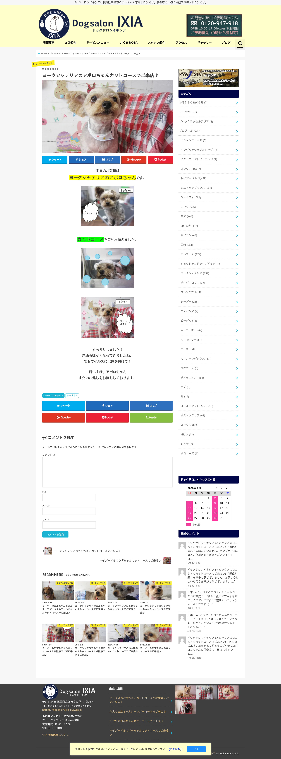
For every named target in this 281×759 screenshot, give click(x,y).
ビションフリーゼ (193, 140)
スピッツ (189, 425)
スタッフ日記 (191, 169)
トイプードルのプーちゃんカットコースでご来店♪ (139, 732)
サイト (46, 519)
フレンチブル (191, 292)
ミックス (191, 197)
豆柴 (187, 244)
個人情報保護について (55, 735)
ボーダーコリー (193, 282)
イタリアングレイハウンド (199, 159)
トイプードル (193, 178)
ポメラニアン (192, 377)
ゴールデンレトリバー (197, 406)
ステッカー (188, 112)
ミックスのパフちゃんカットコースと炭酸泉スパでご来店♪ (139, 700)
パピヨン (189, 235)
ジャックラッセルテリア (196, 121)
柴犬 (187, 216)
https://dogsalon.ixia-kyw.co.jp (62, 709)
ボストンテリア (193, 415)
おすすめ (73, 395)
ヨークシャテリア (54, 395)
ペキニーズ (189, 368)
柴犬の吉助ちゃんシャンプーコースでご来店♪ (137, 711)
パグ (185, 387)
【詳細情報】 (175, 749)
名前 (44, 492)
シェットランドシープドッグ (201, 263)
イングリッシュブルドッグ (199, 150)
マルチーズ (191, 254)
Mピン (187, 434)
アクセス (181, 42)
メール (46, 505)
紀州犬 (187, 444)
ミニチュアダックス (196, 188)
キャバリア (189, 311)
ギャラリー (204, 42)
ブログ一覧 (190, 131)
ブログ (226, 42)
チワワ (188, 207)
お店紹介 (70, 42)
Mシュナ (189, 225)
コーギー (188, 349)
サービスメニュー (97, 42)
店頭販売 (48, 42)
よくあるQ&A (129, 42)
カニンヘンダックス (195, 358)
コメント (49, 454)
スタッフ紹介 (156, 42)
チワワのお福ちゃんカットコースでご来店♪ (136, 721)
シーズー (189, 301)
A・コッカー (191, 339)
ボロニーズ (189, 453)
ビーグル (189, 320)
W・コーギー (191, 330)
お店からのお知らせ (193, 102)
